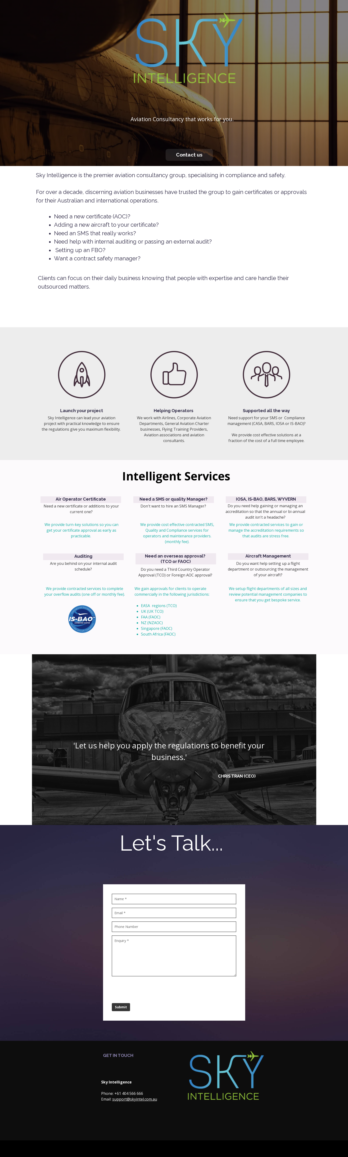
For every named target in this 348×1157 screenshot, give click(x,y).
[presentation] (149, 988)
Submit (122, 1006)
